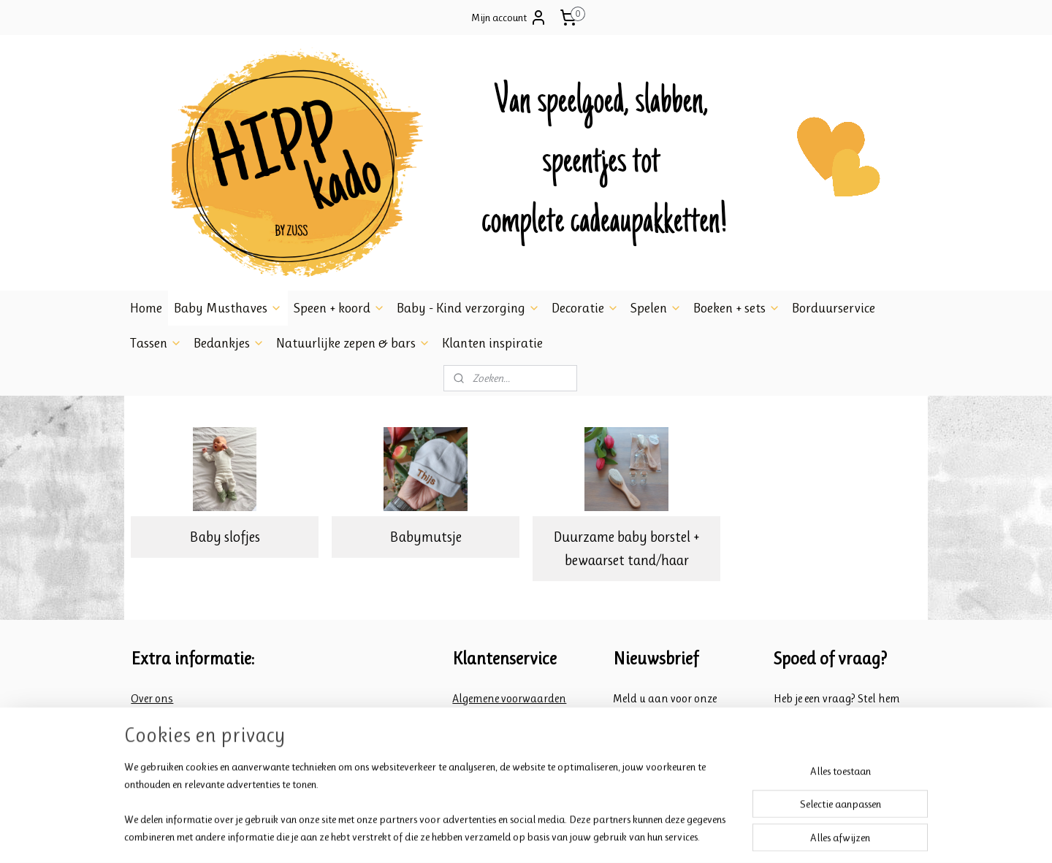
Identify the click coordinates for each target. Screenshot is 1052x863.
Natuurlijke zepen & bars (353, 343)
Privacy (470, 754)
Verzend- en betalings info (516, 717)
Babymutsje (425, 537)
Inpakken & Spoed (175, 736)
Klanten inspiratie (492, 343)
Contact (150, 754)
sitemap (482, 836)
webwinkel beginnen (545, 836)
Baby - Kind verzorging (468, 308)
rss (504, 836)
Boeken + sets (736, 308)
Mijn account (509, 17)
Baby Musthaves (228, 308)
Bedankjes (229, 343)
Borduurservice (833, 308)
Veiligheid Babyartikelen (192, 717)
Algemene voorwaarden (509, 698)
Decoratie (585, 308)
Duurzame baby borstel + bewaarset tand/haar (626, 549)
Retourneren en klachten (512, 736)
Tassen (156, 343)
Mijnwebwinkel (644, 836)
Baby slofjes (224, 537)
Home (146, 308)
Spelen (656, 308)
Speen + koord (339, 308)
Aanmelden (649, 752)
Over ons (152, 698)
